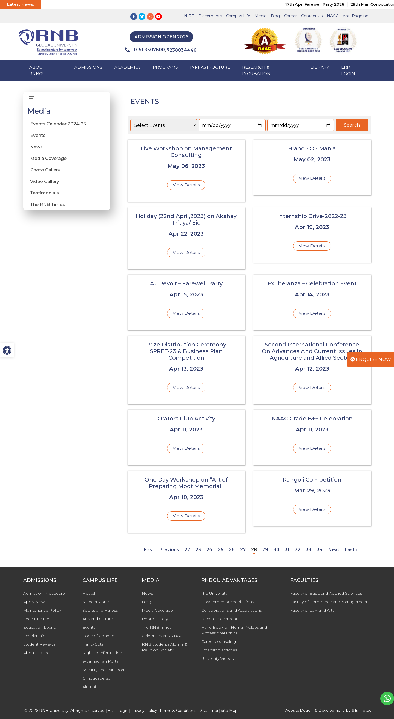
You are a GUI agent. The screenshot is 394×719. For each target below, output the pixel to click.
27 (243, 549)
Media (260, 15)
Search (352, 125)
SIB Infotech (362, 710)
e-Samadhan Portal (100, 661)
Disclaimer (208, 710)
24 (209, 549)
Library (319, 67)
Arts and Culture (97, 618)
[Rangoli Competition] (312, 498)
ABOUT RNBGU (37, 70)
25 (220, 549)
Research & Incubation (256, 70)
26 (232, 549)
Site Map (229, 710)
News (36, 147)
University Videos (217, 658)
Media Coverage (48, 158)
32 (297, 549)
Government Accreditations (227, 601)
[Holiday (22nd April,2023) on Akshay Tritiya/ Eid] (186, 238)
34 (320, 549)
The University (214, 593)
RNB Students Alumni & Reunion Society (165, 647)
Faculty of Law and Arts (312, 610)
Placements (210, 15)
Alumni (89, 686)
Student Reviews (39, 644)
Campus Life (238, 15)
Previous (169, 549)
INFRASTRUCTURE (210, 67)
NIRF (189, 15)
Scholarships (35, 635)
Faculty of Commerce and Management (328, 601)
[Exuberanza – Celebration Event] (312, 302)
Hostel (88, 593)
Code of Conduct (98, 635)
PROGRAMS (165, 67)
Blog (275, 15)
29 (265, 549)
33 (308, 549)
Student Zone (95, 601)
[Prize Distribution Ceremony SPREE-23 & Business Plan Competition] (186, 370)
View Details (186, 184)
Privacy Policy (144, 710)
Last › (351, 549)
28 (254, 549)
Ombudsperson (97, 678)
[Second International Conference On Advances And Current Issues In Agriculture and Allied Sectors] (312, 370)
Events (37, 135)
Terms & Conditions (177, 710)
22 (187, 549)
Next (333, 549)
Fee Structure (36, 618)
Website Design (298, 710)
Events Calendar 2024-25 (58, 124)
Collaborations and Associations (231, 610)
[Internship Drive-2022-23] (312, 235)
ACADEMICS (127, 67)
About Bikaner (37, 652)
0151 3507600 (145, 50)
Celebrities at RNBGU (162, 635)
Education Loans (39, 627)
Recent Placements (220, 618)
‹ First (147, 549)
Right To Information (102, 652)
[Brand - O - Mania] (312, 167)
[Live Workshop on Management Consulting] (186, 171)
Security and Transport (103, 669)
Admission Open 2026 (161, 36)
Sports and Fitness (100, 610)
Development (331, 710)
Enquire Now (370, 359)
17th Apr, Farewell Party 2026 (321, 4)
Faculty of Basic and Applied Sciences (326, 593)
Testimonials (44, 193)
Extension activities (219, 650)
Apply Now (34, 601)
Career (290, 15)
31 (287, 549)
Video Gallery (44, 181)
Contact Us (312, 15)
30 (276, 549)
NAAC (332, 15)
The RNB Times (47, 204)
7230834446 (182, 50)
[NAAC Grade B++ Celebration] (312, 437)
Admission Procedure (44, 593)
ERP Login (348, 70)
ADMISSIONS (88, 67)
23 (198, 549)
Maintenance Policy (42, 610)
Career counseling (218, 641)
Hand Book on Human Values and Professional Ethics (234, 630)
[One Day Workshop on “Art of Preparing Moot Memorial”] (186, 502)
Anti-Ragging (356, 15)
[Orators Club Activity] (186, 437)
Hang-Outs (92, 644)
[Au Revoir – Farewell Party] (186, 302)
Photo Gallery (45, 170)
